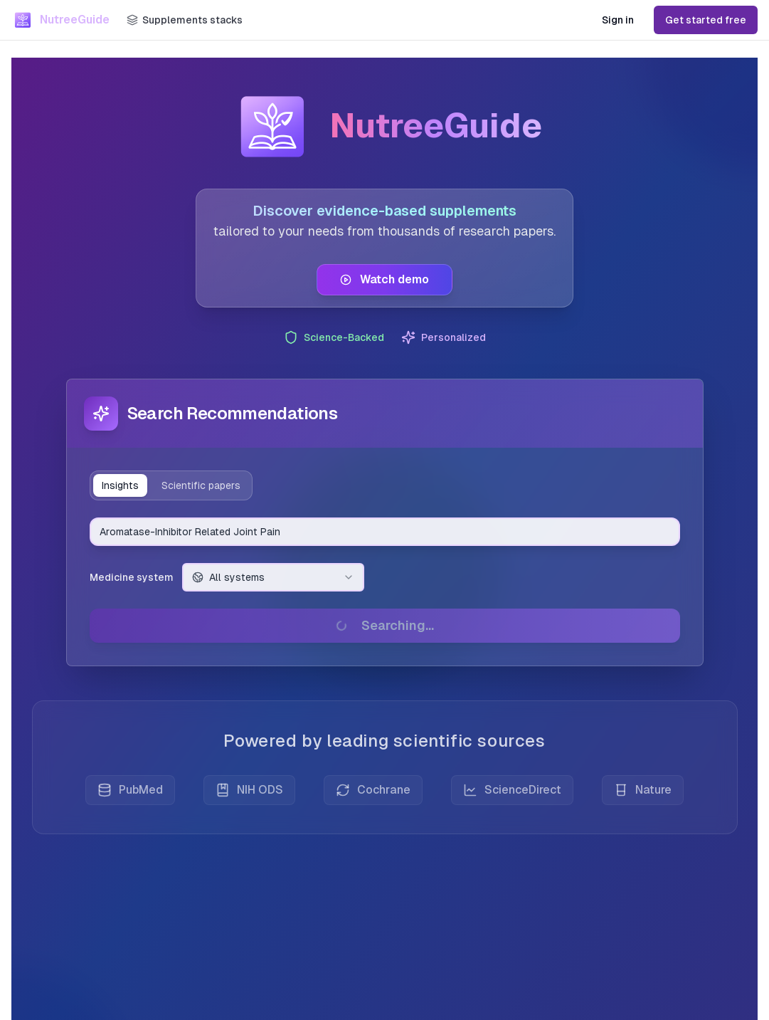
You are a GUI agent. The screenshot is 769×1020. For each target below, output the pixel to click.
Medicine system (132, 577)
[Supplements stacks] (184, 20)
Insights (120, 485)
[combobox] (385, 531)
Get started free (705, 20)
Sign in (618, 20)
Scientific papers (200, 485)
